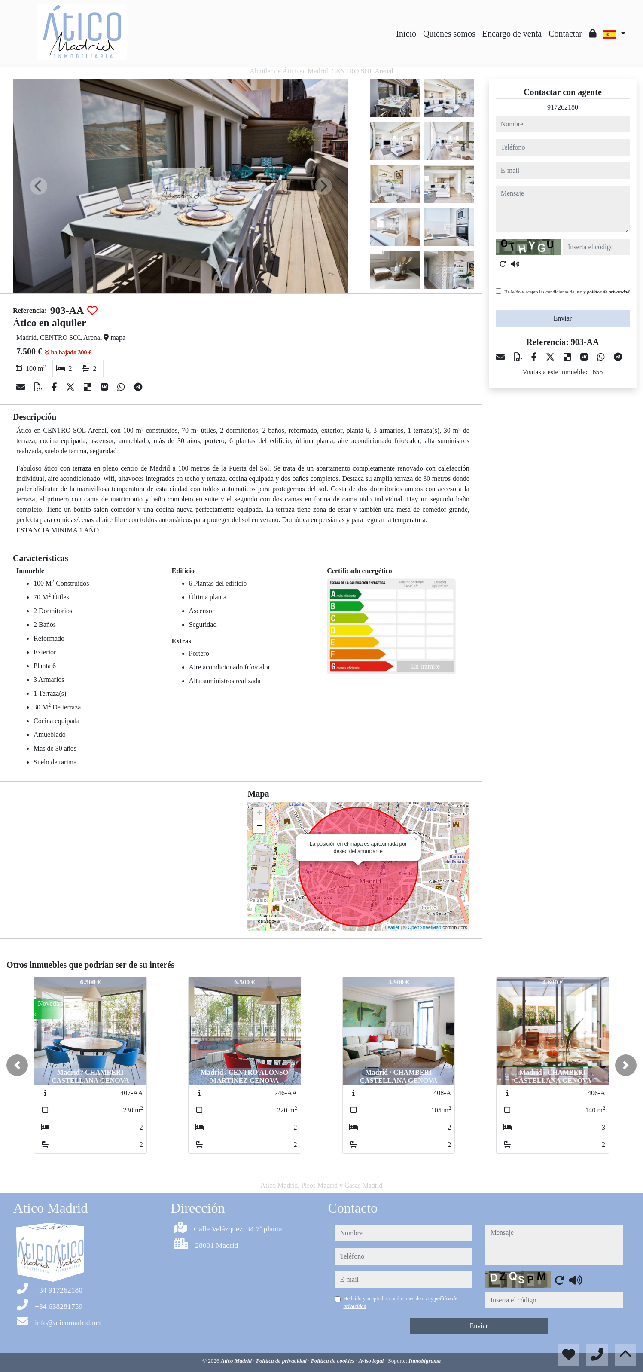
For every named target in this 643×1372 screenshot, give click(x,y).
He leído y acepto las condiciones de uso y (567, 291)
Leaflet (392, 927)
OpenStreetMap (425, 927)
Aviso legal (372, 1360)
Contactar (565, 33)
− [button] (259, 826)
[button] (17, 1065)
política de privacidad (608, 291)
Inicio (406, 33)
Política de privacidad (282, 1360)
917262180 (562, 107)
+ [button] (259, 813)
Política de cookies (333, 1360)
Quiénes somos (449, 33)
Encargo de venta (512, 33)
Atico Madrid (237, 1360)
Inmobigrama (424, 1360)
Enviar (563, 318)
